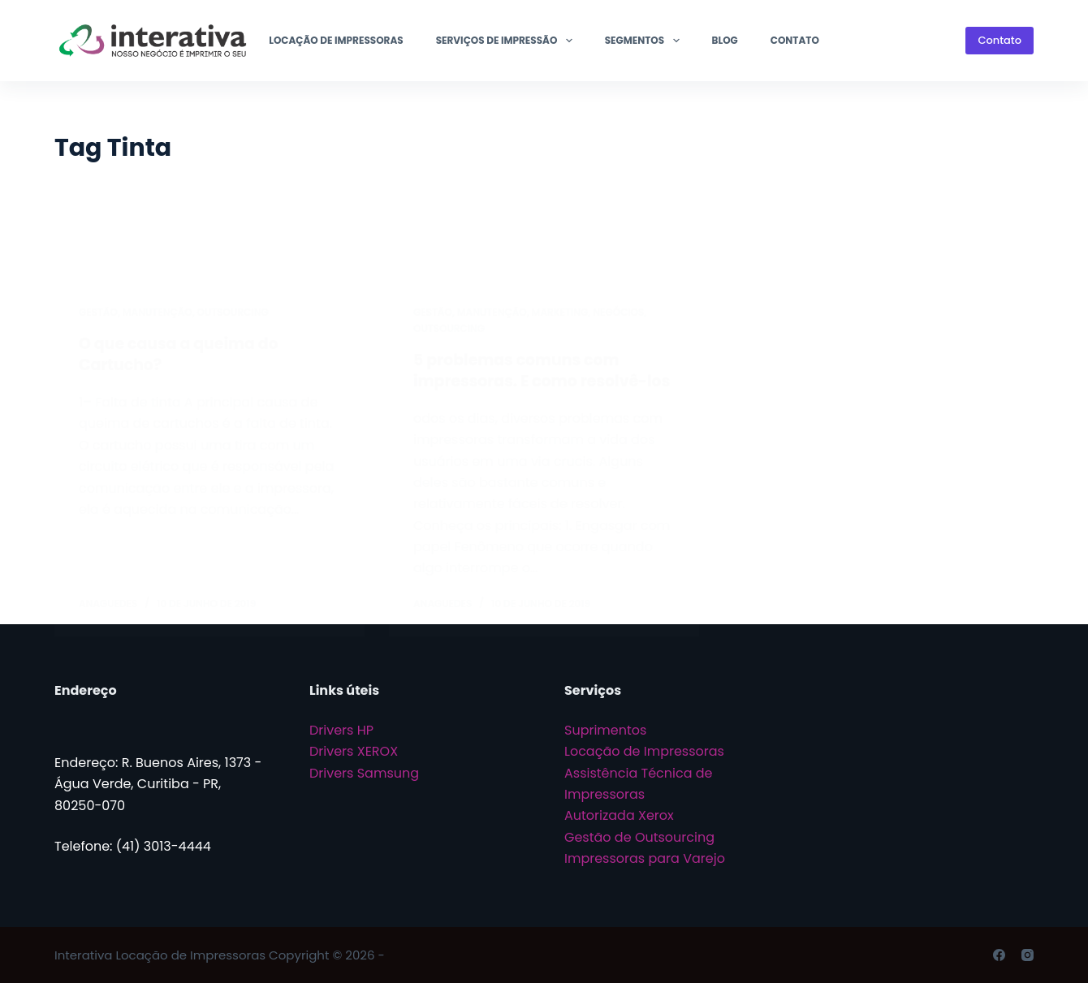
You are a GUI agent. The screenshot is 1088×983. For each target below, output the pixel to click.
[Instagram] (1027, 955)
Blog (725, 40)
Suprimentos (605, 730)
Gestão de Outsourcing (639, 837)
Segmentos (645, 40)
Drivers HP (341, 730)
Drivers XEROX (353, 751)
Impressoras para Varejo (644, 858)
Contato (795, 40)
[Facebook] (999, 955)
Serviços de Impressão (507, 40)
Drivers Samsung (364, 773)
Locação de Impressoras (336, 40)
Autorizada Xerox (619, 815)
